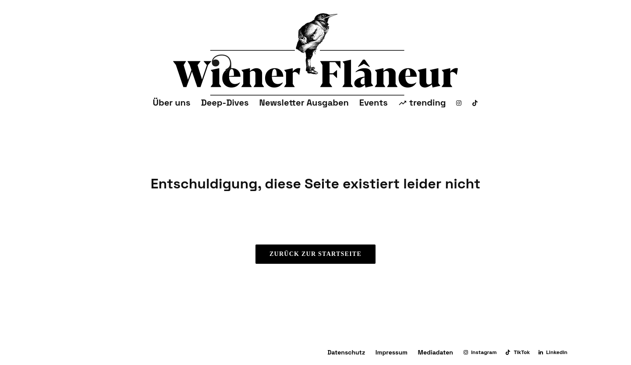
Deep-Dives (224, 102)
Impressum (392, 352)
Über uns (172, 102)
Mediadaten (435, 352)
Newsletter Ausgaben (304, 102)
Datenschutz (346, 352)
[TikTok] (475, 103)
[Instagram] (459, 103)
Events (373, 102)
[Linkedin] (553, 352)
